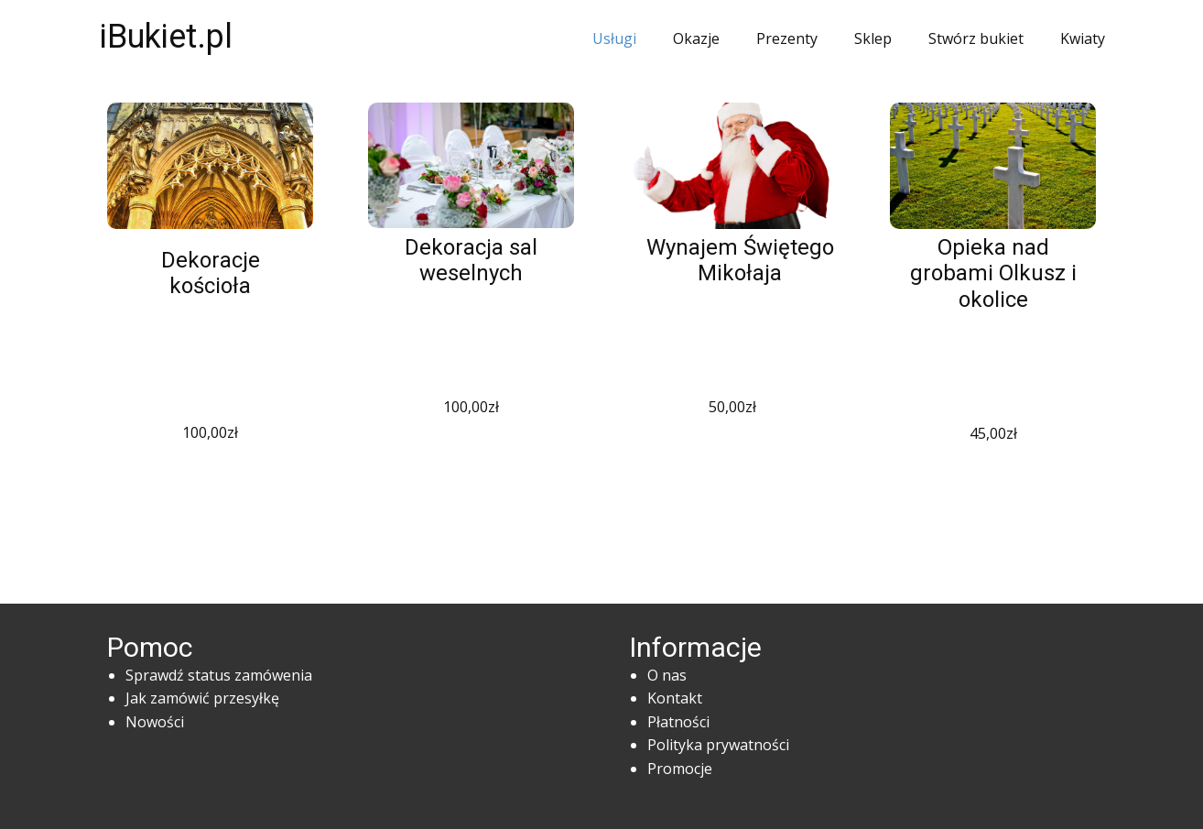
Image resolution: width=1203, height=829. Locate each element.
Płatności (678, 722)
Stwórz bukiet (976, 38)
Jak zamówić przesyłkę (202, 698)
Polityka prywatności (718, 745)
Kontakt (674, 698)
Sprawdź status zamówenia (218, 675)
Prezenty (787, 38)
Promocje (679, 768)
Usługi (614, 38)
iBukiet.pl (166, 36)
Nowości (154, 722)
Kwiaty (1082, 38)
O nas (667, 675)
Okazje (696, 38)
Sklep (873, 38)
